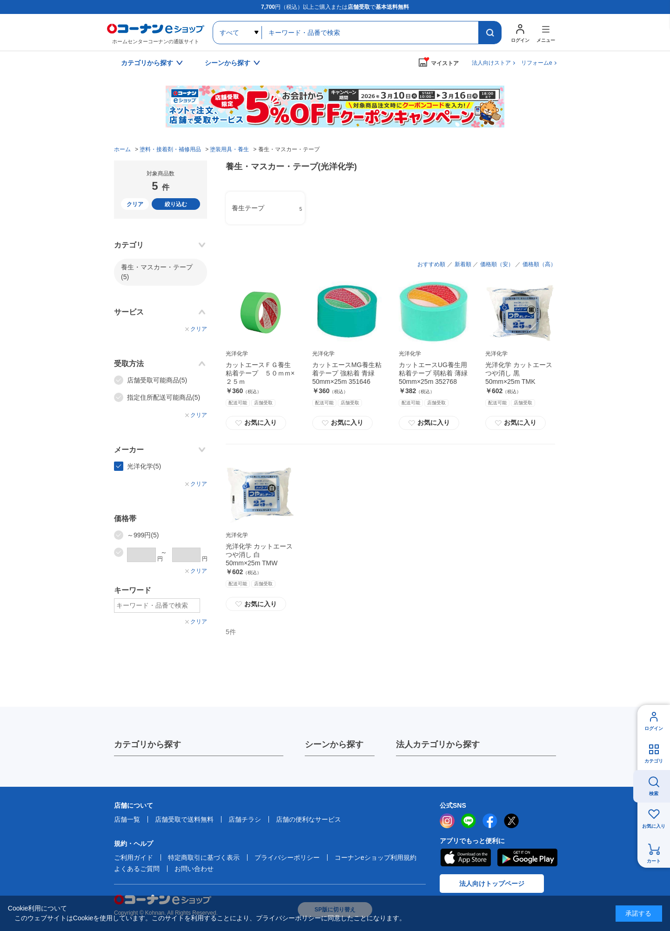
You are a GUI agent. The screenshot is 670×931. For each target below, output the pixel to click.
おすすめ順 (431, 264)
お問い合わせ (194, 868)
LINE (468, 820)
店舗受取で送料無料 (184, 819)
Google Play (527, 857)
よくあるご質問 (137, 868)
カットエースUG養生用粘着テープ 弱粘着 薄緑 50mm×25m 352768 (433, 373)
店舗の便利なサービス (308, 819)
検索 (653, 793)
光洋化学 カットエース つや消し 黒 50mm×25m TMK (518, 373)
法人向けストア (491, 63)
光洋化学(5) (144, 466)
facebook (489, 820)
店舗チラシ (244, 819)
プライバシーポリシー (287, 857)
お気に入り (256, 423)
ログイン (653, 728)
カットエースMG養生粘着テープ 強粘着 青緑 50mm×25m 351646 (347, 373)
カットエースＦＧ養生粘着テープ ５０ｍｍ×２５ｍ (260, 373)
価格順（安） (497, 264)
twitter (511, 820)
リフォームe (536, 63)
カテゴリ (653, 761)
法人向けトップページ (491, 883)
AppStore (465, 857)
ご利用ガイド (133, 857)
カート (654, 861)
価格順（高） (539, 264)
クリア (135, 204)
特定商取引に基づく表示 (204, 857)
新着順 (463, 264)
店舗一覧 (127, 819)
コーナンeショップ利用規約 (375, 857)
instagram (447, 820)
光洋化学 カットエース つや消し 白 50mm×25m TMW (259, 555)
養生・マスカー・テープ (157, 272)
